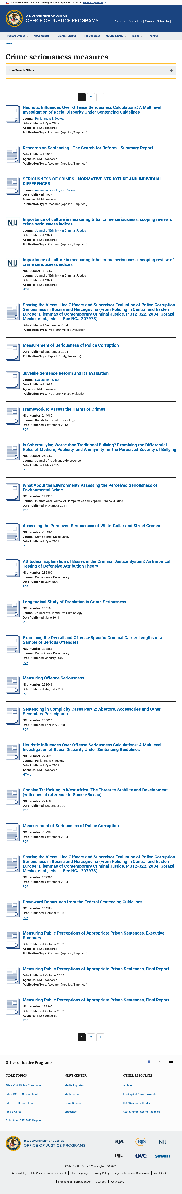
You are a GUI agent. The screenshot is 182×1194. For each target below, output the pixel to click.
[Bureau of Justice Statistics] (141, 1146)
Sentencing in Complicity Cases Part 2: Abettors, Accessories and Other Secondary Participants (92, 711)
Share (176, 23)
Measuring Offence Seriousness (53, 678)
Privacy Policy (101, 1173)
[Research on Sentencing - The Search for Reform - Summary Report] (13, 162)
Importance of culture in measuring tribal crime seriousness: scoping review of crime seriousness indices (98, 222)
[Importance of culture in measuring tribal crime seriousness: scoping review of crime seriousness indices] (13, 223)
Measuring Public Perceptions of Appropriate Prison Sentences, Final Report (96, 968)
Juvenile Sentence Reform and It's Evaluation (66, 373)
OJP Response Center (136, 1103)
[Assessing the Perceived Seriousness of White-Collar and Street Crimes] (13, 540)
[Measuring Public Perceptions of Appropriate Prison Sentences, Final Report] (13, 983)
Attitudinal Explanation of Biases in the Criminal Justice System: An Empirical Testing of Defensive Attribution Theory (96, 564)
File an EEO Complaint (20, 1103)
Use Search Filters (21, 70)
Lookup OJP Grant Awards (139, 1094)
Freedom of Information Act (74, 1181)
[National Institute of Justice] (162, 1144)
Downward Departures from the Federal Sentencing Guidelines (82, 901)
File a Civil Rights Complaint (23, 1085)
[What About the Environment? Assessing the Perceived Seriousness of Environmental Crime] (13, 500)
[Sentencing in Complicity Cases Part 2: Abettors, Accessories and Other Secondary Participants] (13, 723)
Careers (149, 21)
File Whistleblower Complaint (48, 1173)
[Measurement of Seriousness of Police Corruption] (13, 359)
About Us (120, 21)
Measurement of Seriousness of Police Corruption (71, 345)
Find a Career (14, 1111)
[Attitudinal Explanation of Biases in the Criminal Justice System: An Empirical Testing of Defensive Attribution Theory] (13, 576)
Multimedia (72, 1094)
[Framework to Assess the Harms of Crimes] (13, 423)
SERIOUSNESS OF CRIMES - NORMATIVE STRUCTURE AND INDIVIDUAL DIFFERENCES (92, 181)
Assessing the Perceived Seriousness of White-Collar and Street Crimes (91, 525)
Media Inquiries (74, 1085)
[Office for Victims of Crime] (141, 1158)
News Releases (74, 1103)
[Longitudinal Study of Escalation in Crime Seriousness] (13, 616)
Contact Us (135, 21)
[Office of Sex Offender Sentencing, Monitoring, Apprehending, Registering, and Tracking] (163, 1158)
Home (9, 43)
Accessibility (19, 1173)
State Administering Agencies (141, 1111)
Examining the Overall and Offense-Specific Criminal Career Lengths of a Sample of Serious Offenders (92, 640)
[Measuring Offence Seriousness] (13, 692)
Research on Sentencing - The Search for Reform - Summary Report (88, 147)
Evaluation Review (47, 380)
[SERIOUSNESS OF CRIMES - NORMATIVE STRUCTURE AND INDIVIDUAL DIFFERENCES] (13, 193)
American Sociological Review (55, 190)
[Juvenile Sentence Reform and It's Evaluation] (13, 388)
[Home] (62, 18)
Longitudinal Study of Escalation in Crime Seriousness (74, 601)
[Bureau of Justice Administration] (119, 1144)
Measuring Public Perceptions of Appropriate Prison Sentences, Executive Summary (93, 935)
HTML (27, 289)
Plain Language (79, 1173)
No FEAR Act (161, 1173)
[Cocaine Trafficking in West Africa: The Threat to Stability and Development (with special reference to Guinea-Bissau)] (13, 804)
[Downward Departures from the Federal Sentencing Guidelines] (13, 916)
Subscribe (163, 21)
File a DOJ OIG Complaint (22, 1094)
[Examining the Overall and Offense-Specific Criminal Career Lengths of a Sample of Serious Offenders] (13, 652)
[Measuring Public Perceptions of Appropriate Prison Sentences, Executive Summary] (13, 947)
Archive (127, 1085)
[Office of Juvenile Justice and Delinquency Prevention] (119, 1159)
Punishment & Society (49, 118)
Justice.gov (117, 1181)
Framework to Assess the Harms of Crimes (64, 409)
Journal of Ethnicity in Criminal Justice (60, 230)
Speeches (71, 1111)
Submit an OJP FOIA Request (24, 1120)
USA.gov (101, 1181)
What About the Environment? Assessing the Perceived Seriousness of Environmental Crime (90, 487)
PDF (25, 429)
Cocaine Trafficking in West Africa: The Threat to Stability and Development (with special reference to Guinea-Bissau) (95, 792)
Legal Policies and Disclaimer (131, 1173)
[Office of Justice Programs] (14, 18)
